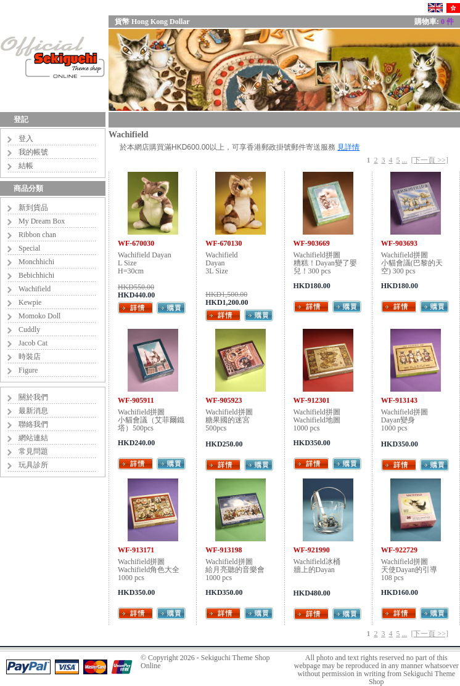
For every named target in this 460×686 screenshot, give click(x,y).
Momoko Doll (39, 316)
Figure (28, 370)
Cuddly (29, 329)
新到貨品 (33, 207)
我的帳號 (33, 152)
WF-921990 (312, 550)
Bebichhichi (36, 275)
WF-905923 (223, 400)
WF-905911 (136, 400)
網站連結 (33, 438)
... (404, 160)
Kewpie (29, 302)
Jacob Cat (32, 343)
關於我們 (33, 397)
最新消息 (33, 410)
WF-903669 (312, 243)
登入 (25, 138)
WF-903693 (399, 243)
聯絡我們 (33, 424)
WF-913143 (399, 400)
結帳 (25, 165)
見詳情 (348, 147)
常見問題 (33, 451)
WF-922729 (399, 550)
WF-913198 (223, 550)
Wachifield (34, 288)
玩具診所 (33, 465)
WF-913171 (136, 550)
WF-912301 (312, 400)
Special (29, 248)
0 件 (447, 21)
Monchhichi (36, 261)
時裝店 (29, 356)
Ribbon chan (37, 234)
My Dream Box (41, 221)
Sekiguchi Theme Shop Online (205, 661)
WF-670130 (223, 243)
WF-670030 (136, 243)
